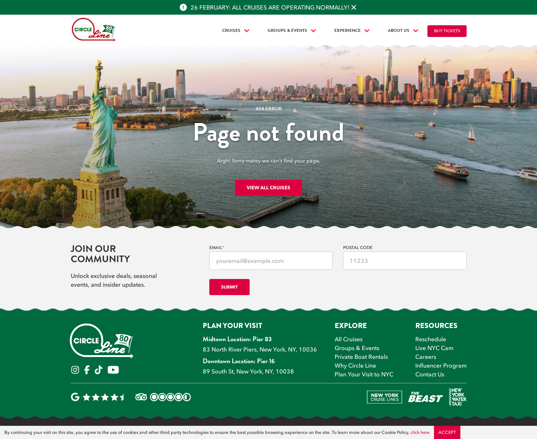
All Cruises (349, 339)
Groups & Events (292, 30)
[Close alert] (353, 7)
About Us (403, 30)
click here (420, 432)
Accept (447, 432)
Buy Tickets (447, 31)
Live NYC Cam (434, 347)
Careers (425, 356)
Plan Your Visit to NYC (364, 374)
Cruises (235, 30)
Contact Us (429, 374)
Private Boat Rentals (361, 356)
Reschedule (430, 339)
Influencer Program (441, 365)
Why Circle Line (355, 365)
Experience (351, 30)
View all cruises (268, 187)
